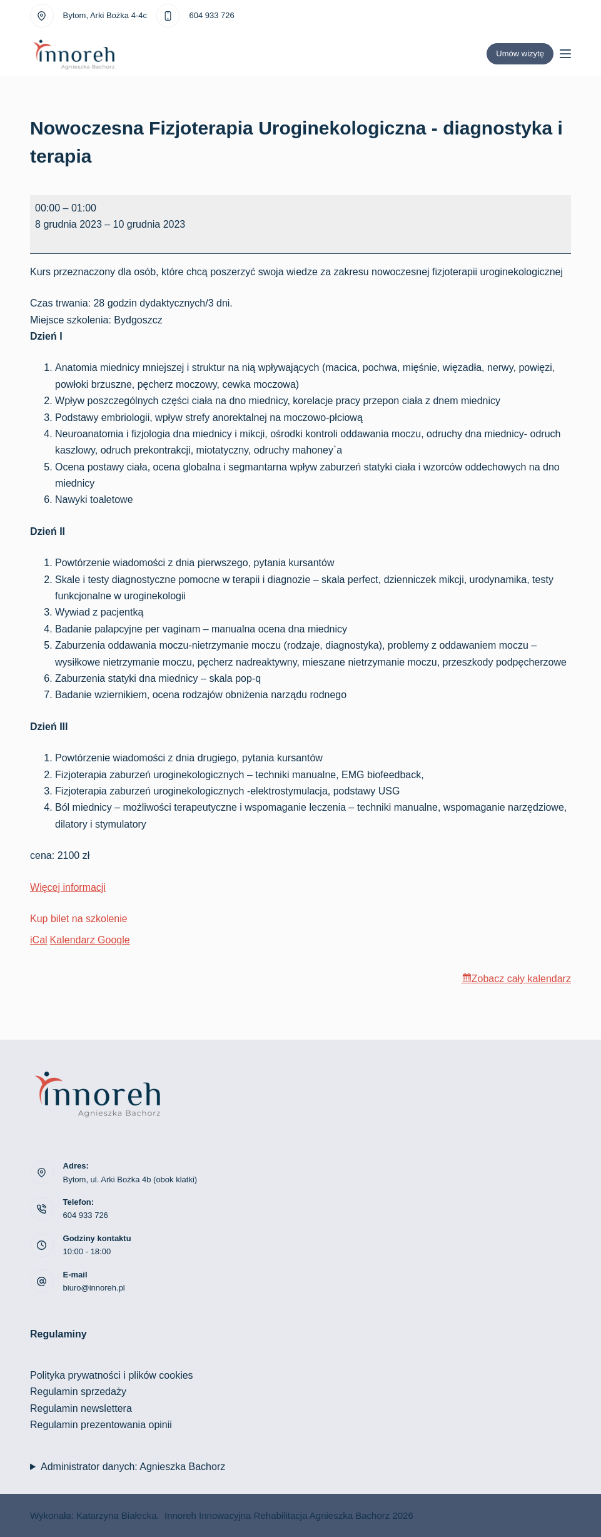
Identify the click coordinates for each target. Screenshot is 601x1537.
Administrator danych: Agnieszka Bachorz (133, 1466)
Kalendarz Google (90, 940)
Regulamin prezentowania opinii (101, 1424)
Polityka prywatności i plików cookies (111, 1375)
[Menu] (565, 53)
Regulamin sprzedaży (78, 1391)
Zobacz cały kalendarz (521, 978)
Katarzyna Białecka (116, 1515)
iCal (39, 940)
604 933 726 (211, 15)
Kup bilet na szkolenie (79, 918)
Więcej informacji (68, 887)
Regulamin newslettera (81, 1408)
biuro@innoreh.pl (94, 1287)
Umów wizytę (520, 53)
